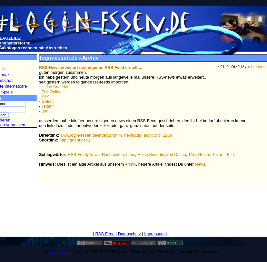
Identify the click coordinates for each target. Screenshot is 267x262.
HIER (105, 125)
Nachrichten (113, 154)
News (94, 154)
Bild (45, 111)
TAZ (45, 96)
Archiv (130, 164)
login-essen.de (59, 252)
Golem (48, 101)
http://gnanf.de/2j (74, 140)
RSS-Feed (77, 154)
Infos (130, 154)
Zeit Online (52, 91)
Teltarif (48, 106)
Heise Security (55, 86)
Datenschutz (129, 233)
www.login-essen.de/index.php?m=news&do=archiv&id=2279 (116, 135)
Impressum (154, 233)
